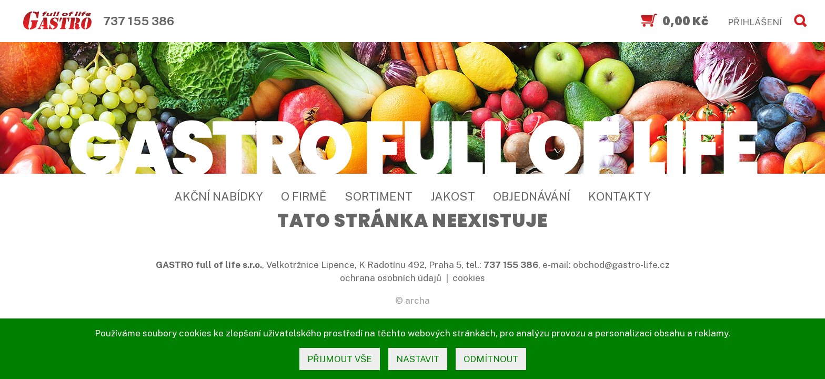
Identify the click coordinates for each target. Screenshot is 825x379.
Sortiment (379, 196)
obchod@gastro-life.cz (621, 265)
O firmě (304, 196)
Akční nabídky (218, 196)
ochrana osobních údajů (390, 278)
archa (417, 300)
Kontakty (619, 196)
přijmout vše (339, 359)
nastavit (417, 359)
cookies (468, 278)
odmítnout (491, 359)
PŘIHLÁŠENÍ (755, 22)
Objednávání (531, 196)
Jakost (452, 196)
